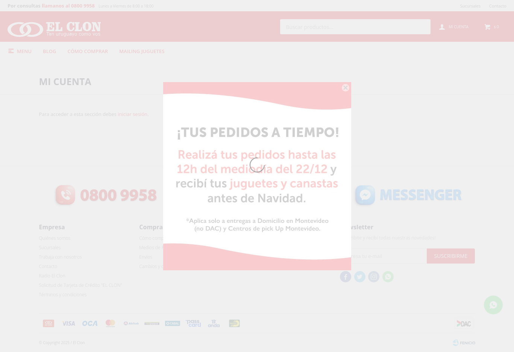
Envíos (145, 257)
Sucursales (470, 6)
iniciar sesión (132, 114)
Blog (49, 51)
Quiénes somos (55, 238)
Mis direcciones (255, 257)
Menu (24, 51)
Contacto (497, 6)
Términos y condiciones (63, 294)
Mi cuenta (249, 238)
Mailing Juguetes (141, 51)
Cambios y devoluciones (163, 266)
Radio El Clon (52, 276)
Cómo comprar (87, 51)
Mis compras (252, 247)
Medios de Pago (155, 247)
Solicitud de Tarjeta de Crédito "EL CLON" (80, 285)
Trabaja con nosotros (60, 257)
